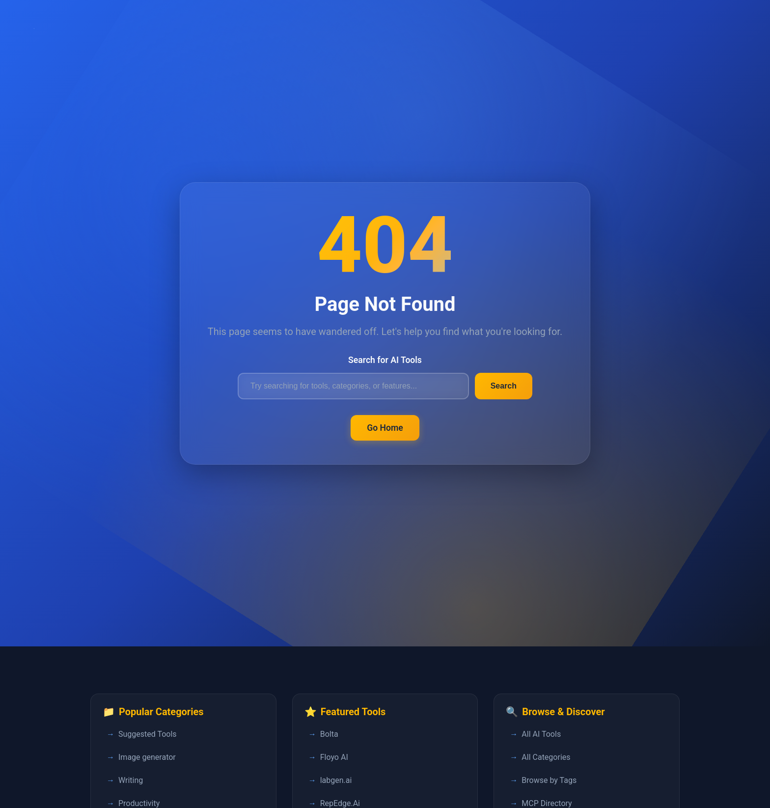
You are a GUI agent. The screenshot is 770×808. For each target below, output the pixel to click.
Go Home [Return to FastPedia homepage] (385, 428)
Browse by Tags (549, 780)
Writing (130, 780)
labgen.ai (336, 780)
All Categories (546, 757)
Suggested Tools (147, 734)
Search (504, 386)
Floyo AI (334, 757)
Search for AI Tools (385, 360)
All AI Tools (541, 734)
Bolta (329, 734)
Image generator (147, 757)
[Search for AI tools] (353, 386)
